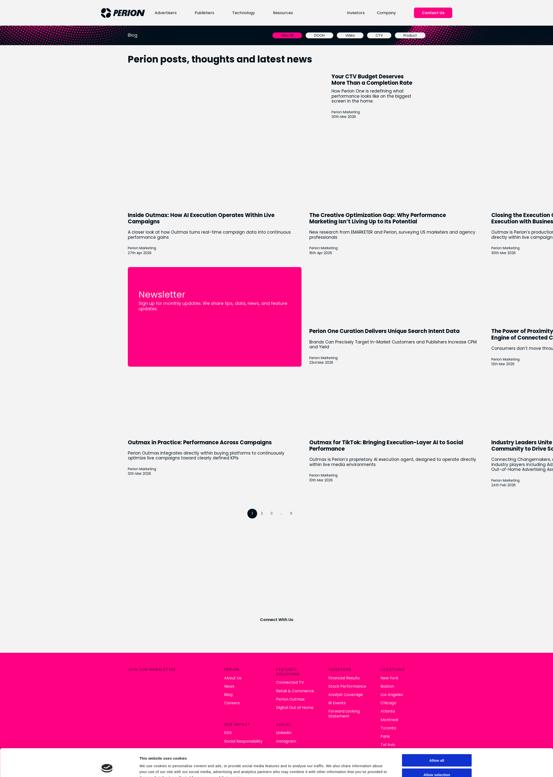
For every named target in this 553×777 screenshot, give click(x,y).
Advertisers (165, 13)
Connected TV (290, 682)
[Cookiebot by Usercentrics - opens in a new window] (107, 767)
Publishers (204, 13)
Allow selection (436, 748)
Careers (231, 703)
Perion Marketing (346, 112)
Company (386, 13)
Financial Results (344, 678)
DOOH (319, 35)
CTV (379, 35)
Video (350, 35)
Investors (356, 13)
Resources (282, 13)
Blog (228, 694)
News (229, 686)
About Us (232, 678)
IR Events (337, 703)
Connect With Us (276, 619)
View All (287, 35)
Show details (331, 767)
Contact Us (433, 12)
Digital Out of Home (294, 707)
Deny (436, 763)
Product (410, 35)
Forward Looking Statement (344, 713)
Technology (243, 13)
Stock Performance (347, 686)
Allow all (436, 734)
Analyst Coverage (345, 694)
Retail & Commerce (295, 691)
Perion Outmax (290, 699)
